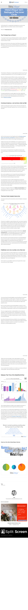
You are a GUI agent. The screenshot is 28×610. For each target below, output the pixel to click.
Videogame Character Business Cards (14, 523)
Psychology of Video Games (16, 416)
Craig (11, 17)
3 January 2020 (15, 524)
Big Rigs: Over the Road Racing (19, 187)
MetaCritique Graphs (8, 29)
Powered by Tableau (25, 133)
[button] (26, 2)
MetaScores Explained (7, 97)
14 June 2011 (16, 17)
